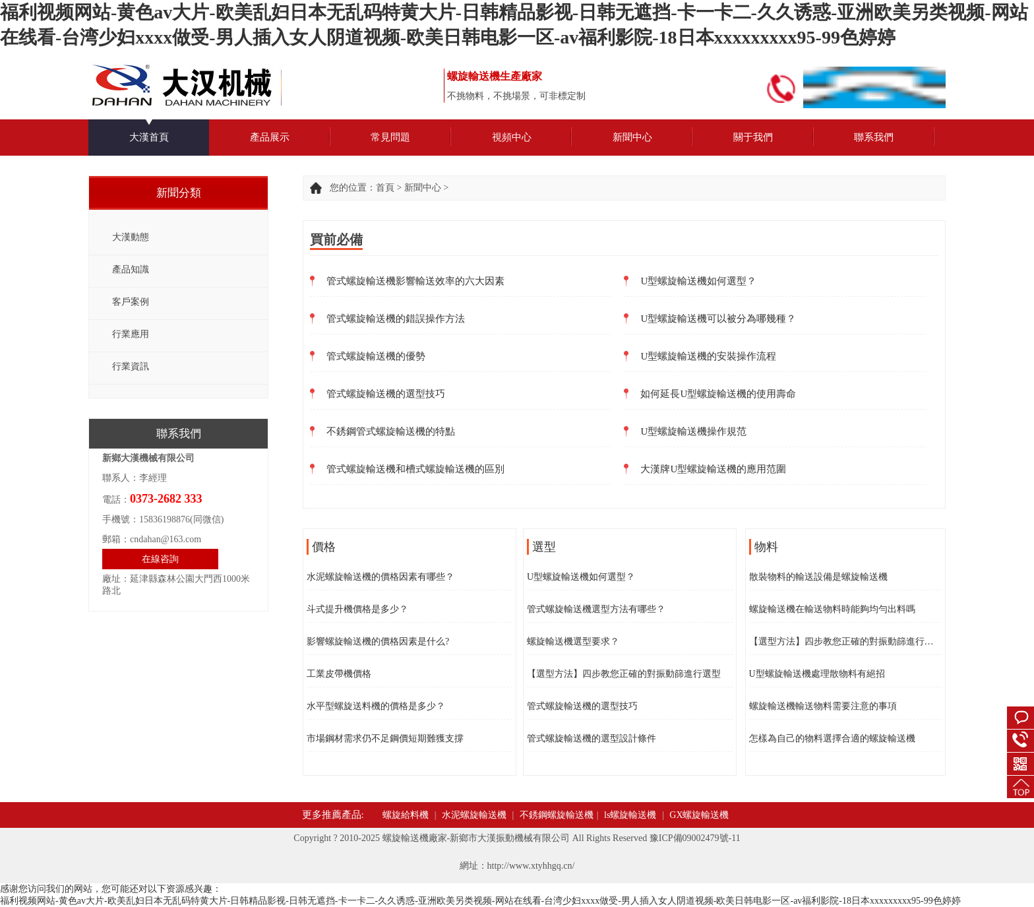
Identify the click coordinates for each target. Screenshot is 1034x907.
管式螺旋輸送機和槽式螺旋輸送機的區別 (415, 469)
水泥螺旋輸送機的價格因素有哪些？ (380, 577)
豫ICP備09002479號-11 (695, 838)
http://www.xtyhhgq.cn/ (531, 866)
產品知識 (130, 269)
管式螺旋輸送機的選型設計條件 (591, 738)
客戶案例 (130, 302)
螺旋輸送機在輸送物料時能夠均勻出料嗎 (832, 609)
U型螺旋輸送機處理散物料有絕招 (817, 674)
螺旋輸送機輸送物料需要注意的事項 (823, 706)
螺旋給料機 (405, 815)
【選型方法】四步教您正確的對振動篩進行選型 (624, 674)
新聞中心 (632, 137)
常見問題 (390, 137)
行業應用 (130, 334)
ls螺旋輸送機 (630, 815)
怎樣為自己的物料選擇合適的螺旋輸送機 (832, 738)
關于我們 (753, 137)
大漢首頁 (149, 137)
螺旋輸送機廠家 (414, 838)
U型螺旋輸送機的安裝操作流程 (708, 356)
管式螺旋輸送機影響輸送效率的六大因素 (415, 281)
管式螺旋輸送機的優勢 (375, 356)
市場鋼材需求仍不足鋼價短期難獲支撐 (385, 738)
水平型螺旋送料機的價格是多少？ (376, 706)
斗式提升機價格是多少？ (357, 609)
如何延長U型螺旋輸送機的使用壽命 (718, 394)
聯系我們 (874, 137)
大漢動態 (130, 237)
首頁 (385, 188)
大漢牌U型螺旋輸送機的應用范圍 (713, 469)
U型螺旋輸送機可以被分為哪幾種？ (718, 318)
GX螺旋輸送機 (699, 815)
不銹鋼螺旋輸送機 (556, 815)
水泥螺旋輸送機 (474, 815)
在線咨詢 (160, 559)
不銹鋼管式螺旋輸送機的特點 (390, 431)
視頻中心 (512, 137)
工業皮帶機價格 (339, 674)
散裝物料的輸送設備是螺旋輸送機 (818, 577)
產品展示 (269, 137)
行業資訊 (130, 366)
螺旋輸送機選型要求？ (573, 641)
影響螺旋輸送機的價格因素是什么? (378, 641)
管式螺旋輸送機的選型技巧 (385, 394)
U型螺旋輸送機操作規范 (693, 431)
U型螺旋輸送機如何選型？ (698, 281)
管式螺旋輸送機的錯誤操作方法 (395, 318)
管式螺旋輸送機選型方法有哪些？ (596, 609)
